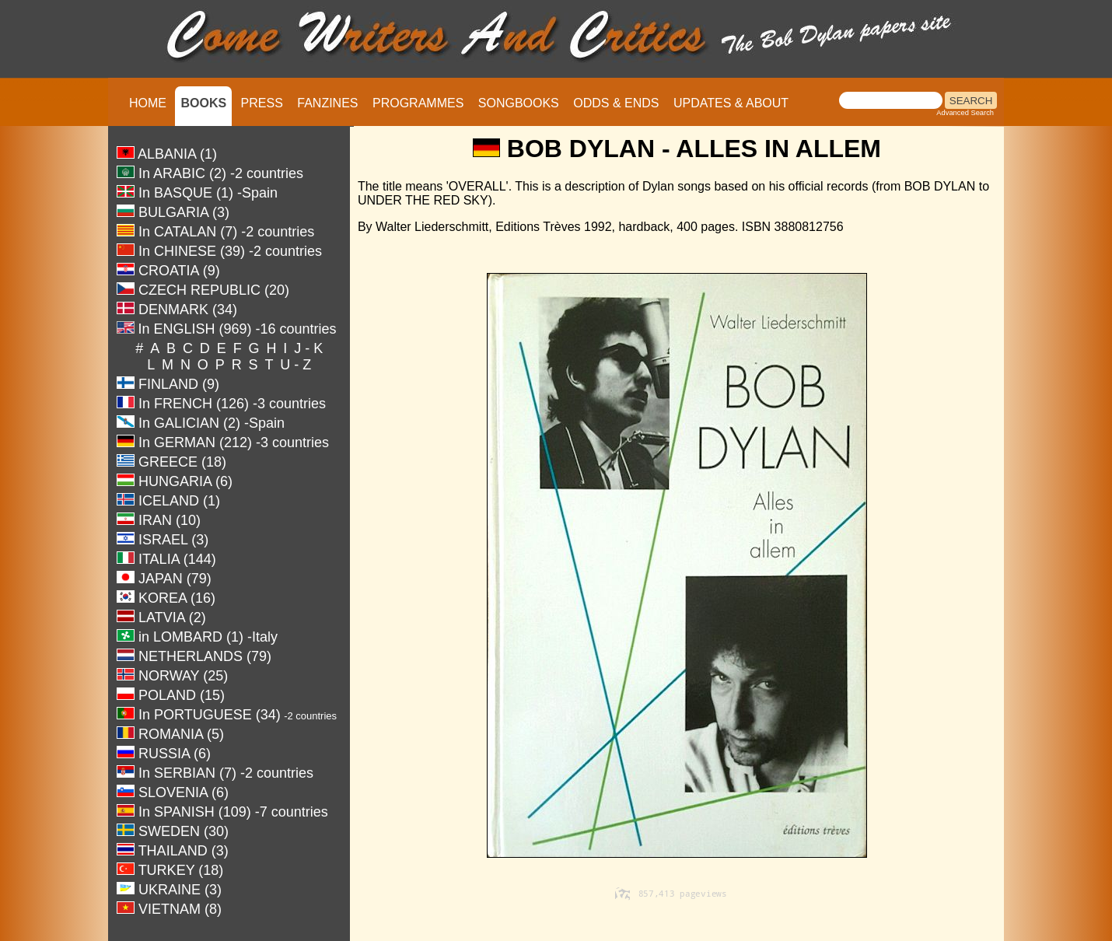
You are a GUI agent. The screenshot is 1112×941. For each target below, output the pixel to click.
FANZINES (327, 103)
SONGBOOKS (518, 103)
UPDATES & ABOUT (731, 103)
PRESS (262, 103)
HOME (147, 103)
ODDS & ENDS (616, 103)
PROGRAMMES (417, 103)
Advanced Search (965, 113)
